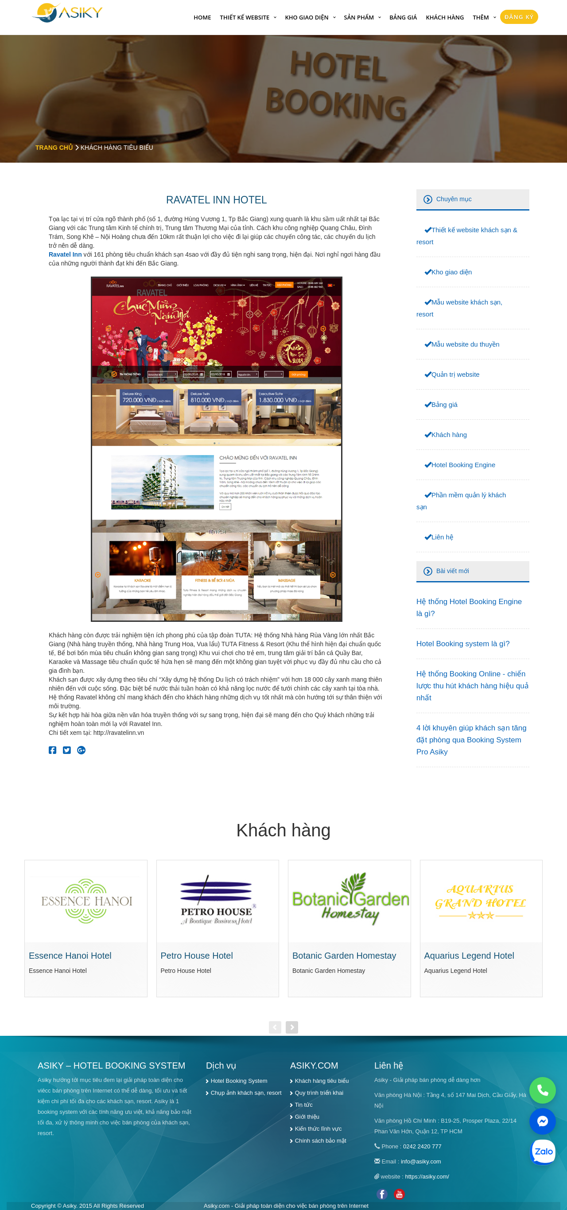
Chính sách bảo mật (320, 1140)
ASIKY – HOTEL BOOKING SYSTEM (111, 1065)
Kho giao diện (306, 17)
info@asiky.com (421, 1161)
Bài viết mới (452, 570)
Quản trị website (455, 374)
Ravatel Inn (65, 254)
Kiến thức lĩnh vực (318, 1128)
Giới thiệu (307, 1116)
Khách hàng (445, 17)
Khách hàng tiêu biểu (322, 1080)
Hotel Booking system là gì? (463, 644)
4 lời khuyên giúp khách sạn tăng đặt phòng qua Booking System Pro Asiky (471, 740)
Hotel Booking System (239, 1080)
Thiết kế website (245, 17)
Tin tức (303, 1104)
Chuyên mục (454, 199)
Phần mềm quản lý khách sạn (461, 501)
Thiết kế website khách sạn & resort (466, 236)
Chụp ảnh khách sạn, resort (246, 1092)
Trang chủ (54, 147)
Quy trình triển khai (319, 1092)
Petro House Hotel (197, 955)
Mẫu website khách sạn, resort (459, 308)
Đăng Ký (519, 17)
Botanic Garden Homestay (344, 955)
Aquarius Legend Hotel (469, 955)
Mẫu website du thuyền (465, 344)
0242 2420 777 (422, 1146)
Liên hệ (442, 537)
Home (202, 17)
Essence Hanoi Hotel (70, 955)
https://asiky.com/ (427, 1176)
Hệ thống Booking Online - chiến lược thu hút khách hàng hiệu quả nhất (472, 686)
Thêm (481, 17)
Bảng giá (403, 17)
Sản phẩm (359, 17)
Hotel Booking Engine (463, 464)
